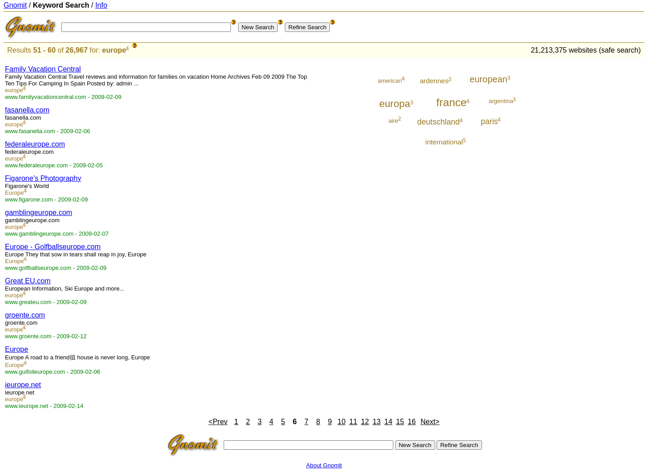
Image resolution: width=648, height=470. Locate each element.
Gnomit (15, 5)
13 (377, 421)
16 (412, 421)
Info (101, 5)
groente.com (25, 315)
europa (394, 103)
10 (342, 421)
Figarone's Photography (43, 178)
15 (400, 421)
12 (365, 421)
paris (489, 121)
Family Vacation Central (43, 69)
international (444, 142)
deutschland (438, 121)
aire (393, 120)
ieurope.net (23, 385)
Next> (429, 421)
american (389, 80)
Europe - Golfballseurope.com (53, 247)
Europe (14, 192)
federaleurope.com (35, 144)
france (451, 102)
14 (388, 421)
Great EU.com (27, 281)
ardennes (434, 81)
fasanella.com (27, 110)
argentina (501, 101)
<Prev (217, 421)
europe (114, 50)
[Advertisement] (607, 194)
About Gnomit (324, 465)
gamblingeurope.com (38, 212)
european (489, 79)
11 (353, 421)
